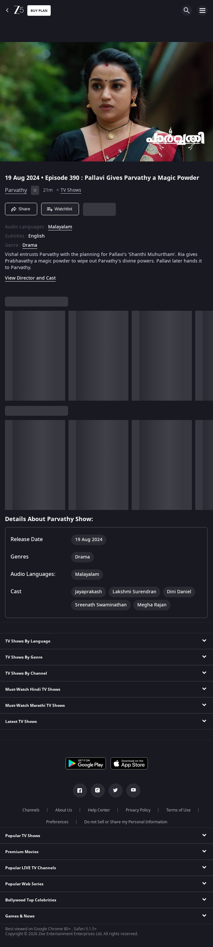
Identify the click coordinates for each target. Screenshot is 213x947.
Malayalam (60, 227)
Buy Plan (39, 10)
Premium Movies (22, 852)
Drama (29, 245)
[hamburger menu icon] (202, 10)
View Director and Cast (30, 278)
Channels (31, 810)
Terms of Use (178, 810)
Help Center (99, 810)
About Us (63, 810)
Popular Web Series (24, 884)
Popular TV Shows (22, 836)
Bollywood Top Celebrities (30, 900)
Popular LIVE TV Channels (30, 868)
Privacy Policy (138, 810)
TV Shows (71, 190)
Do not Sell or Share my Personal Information (125, 822)
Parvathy (16, 190)
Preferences (57, 822)
